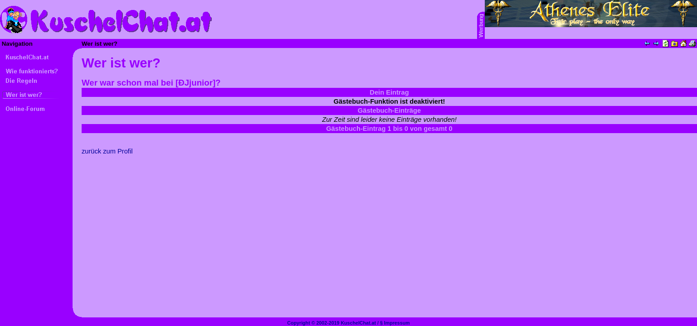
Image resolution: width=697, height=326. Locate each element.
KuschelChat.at (358, 323)
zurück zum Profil (107, 151)
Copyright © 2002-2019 (313, 323)
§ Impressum (395, 323)
